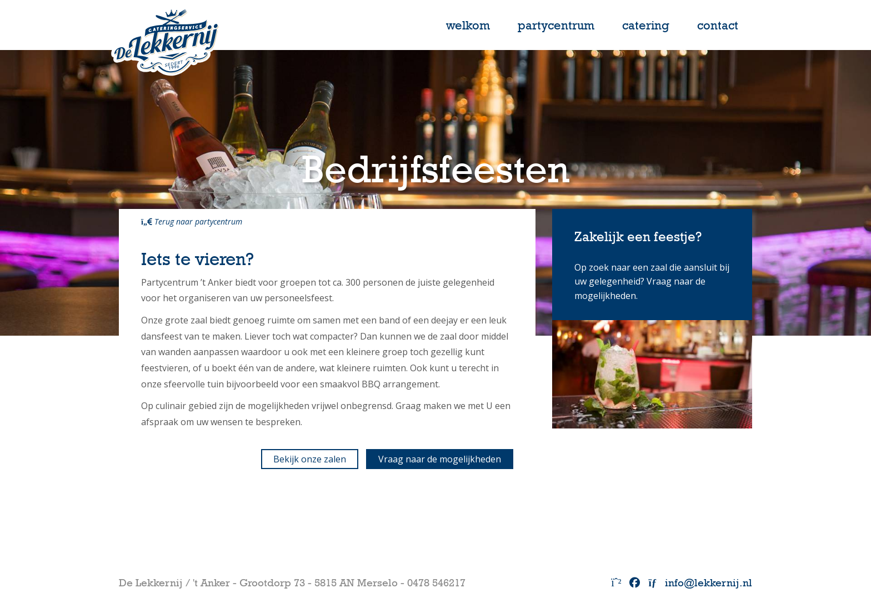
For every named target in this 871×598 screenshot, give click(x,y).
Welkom (468, 25)
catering (645, 25)
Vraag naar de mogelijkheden (439, 459)
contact (717, 25)
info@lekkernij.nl (700, 582)
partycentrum (556, 25)
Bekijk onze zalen (309, 459)
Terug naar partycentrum (191, 221)
